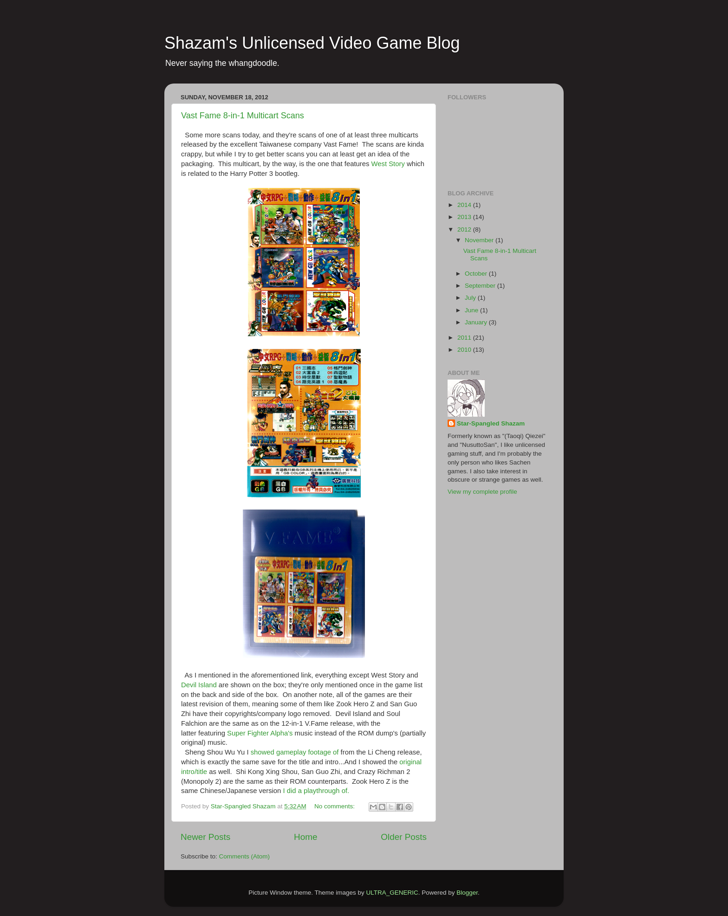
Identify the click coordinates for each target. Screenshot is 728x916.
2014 (465, 204)
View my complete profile (482, 491)
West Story (388, 164)
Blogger (467, 892)
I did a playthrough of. (316, 790)
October (477, 273)
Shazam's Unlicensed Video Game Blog (312, 42)
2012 (465, 229)
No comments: (335, 806)
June (472, 310)
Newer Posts (205, 837)
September (481, 285)
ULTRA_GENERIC (392, 892)
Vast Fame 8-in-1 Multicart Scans (242, 115)
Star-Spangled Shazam (491, 423)
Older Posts (404, 837)
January (477, 322)
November (480, 240)
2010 (465, 349)
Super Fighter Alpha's (259, 733)
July (471, 297)
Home (305, 837)
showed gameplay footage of (295, 752)
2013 (465, 216)
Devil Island (199, 685)
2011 (465, 337)
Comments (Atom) (244, 856)
